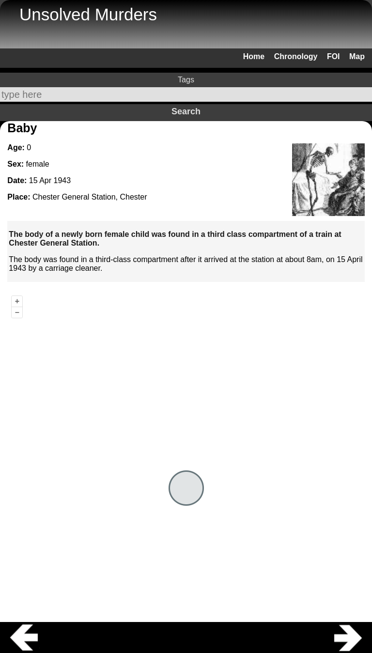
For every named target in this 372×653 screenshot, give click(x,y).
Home (253, 56)
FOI (333, 56)
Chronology (296, 56)
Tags (186, 80)
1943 (62, 180)
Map (357, 56)
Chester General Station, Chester (89, 197)
